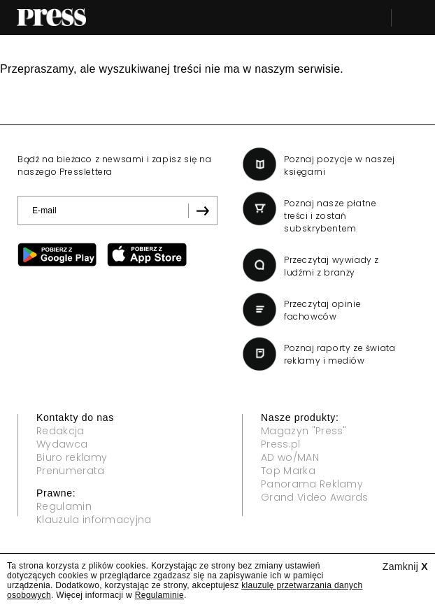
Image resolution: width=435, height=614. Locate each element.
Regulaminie (159, 595)
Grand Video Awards (315, 497)
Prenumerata (70, 471)
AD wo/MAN (290, 457)
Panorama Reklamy (312, 484)
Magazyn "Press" (304, 431)
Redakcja (60, 431)
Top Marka (288, 471)
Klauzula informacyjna (94, 520)
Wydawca (61, 444)
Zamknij (405, 566)
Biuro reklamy (71, 457)
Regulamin (64, 506)
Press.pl (281, 444)
